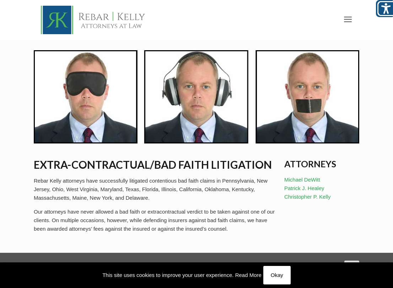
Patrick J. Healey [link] (304, 188)
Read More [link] (248, 275)
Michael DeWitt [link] (302, 180)
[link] (93, 19)
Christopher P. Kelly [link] (307, 197)
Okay (277, 275)
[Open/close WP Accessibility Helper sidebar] (384, 8)
